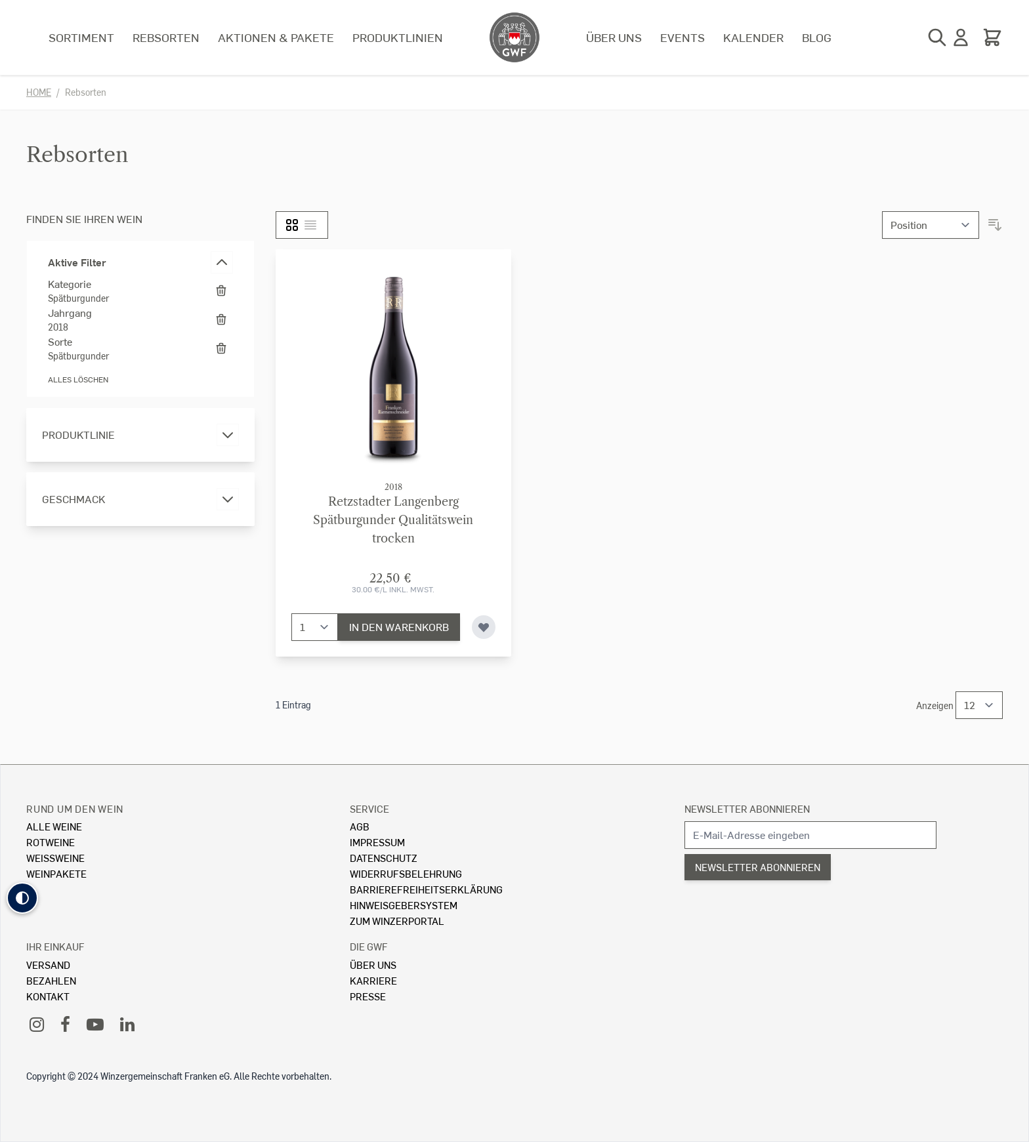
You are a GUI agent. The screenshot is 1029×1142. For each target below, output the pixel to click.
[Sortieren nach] (930, 225)
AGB (359, 826)
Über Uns (373, 964)
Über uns (614, 37)
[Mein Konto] (961, 37)
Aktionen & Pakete (276, 37)
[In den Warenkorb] (399, 627)
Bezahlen (51, 980)
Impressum (377, 842)
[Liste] (310, 225)
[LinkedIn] (127, 1023)
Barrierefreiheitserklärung (426, 889)
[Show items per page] (979, 705)
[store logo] (514, 37)
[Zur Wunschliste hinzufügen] (483, 627)
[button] (22, 898)
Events (682, 37)
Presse (368, 996)
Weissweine (55, 858)
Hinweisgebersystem (403, 905)
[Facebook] (65, 1023)
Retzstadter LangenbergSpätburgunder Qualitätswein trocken (393, 520)
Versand (48, 964)
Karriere (373, 980)
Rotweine (50, 842)
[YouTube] (95, 1023)
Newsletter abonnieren (747, 808)
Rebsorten (166, 37)
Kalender (753, 37)
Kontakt (48, 996)
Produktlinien (397, 37)
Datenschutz (383, 858)
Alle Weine (54, 826)
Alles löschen (78, 379)
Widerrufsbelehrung (406, 873)
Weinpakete (56, 873)
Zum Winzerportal (397, 921)
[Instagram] (36, 1023)
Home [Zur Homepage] (38, 92)
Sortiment (81, 37)
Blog (816, 37)
